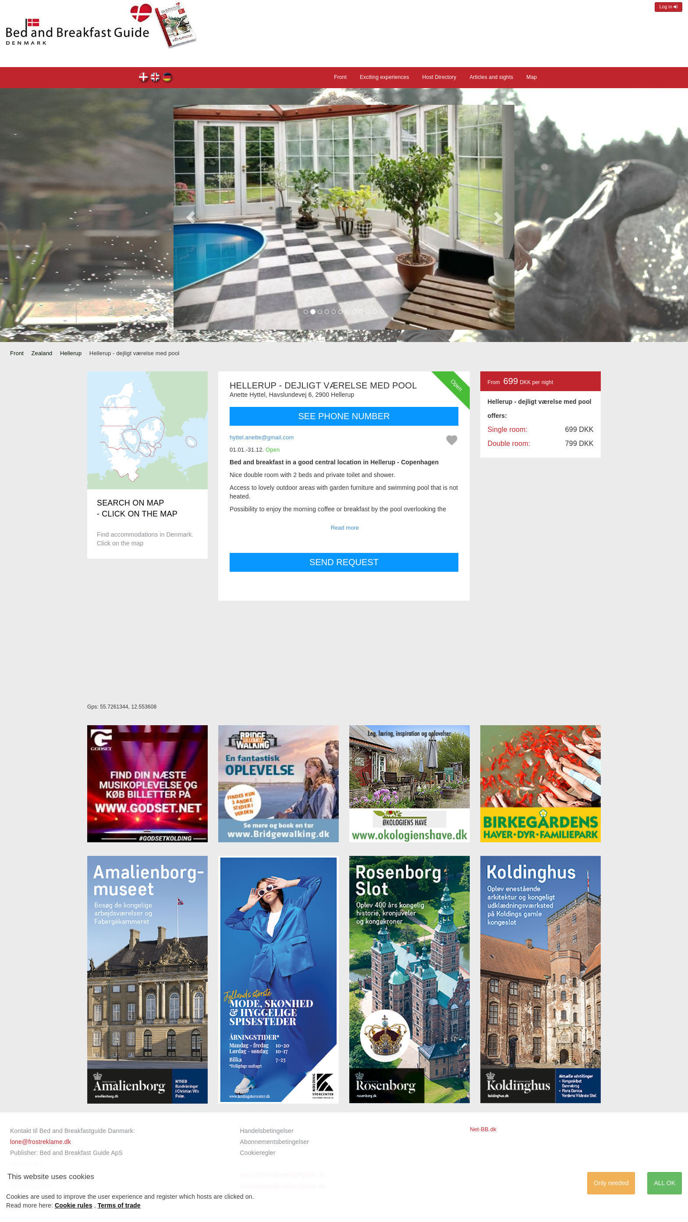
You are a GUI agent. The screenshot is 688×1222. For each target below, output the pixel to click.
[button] (191, 217)
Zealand (42, 353)
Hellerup (71, 353)
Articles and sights (491, 77)
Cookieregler (258, 1152)
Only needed (611, 1182)
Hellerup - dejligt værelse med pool (144, 78)
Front (340, 77)
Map (531, 77)
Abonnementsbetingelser (274, 1141)
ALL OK (664, 1182)
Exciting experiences (384, 77)
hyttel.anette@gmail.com (262, 437)
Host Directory (439, 77)
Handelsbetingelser (267, 1130)
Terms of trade (119, 1205)
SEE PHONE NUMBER (344, 416)
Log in (668, 6)
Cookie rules (73, 1205)
